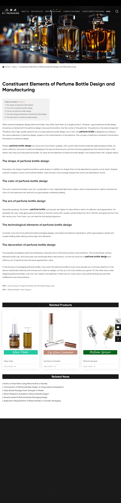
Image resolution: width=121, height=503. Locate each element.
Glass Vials (8, 361)
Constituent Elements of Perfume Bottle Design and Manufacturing (47, 67)
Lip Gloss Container (52, 361)
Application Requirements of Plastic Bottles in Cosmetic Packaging (32, 401)
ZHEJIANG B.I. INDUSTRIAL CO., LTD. (26, 495)
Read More (10, 366)
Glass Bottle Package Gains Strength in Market (24, 390)
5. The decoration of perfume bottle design (21, 117)
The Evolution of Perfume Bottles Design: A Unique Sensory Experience (33, 387)
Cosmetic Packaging (71, 11)
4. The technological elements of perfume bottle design (26, 114)
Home (7, 67)
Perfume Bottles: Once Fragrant (19, 290)
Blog (108, 11)
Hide (21, 102)
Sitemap (101, 495)
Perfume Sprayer (90, 361)
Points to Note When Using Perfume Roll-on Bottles (25, 383)
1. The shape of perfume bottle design (19, 105)
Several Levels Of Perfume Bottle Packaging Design (25, 397)
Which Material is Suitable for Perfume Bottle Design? (26, 394)
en (114, 3)
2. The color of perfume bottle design (18, 108)
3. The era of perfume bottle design (18, 111)
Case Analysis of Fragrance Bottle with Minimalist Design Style (31, 286)
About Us (25, 11)
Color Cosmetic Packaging (93, 11)
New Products (37, 11)
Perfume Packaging (53, 11)
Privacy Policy (114, 495)
